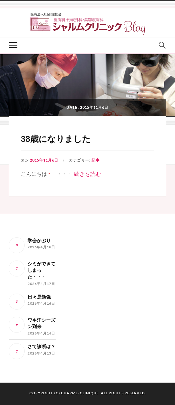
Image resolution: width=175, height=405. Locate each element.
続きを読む (87, 174)
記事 (96, 160)
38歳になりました (56, 139)
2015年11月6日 (44, 160)
